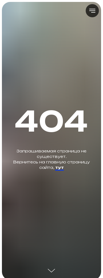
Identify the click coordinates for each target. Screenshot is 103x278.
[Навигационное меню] (92, 11)
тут (59, 167)
